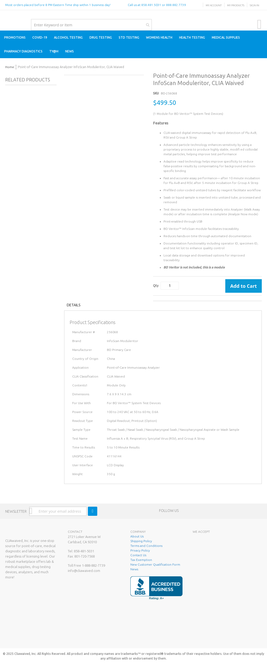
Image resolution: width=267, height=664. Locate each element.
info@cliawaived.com (84, 570)
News (134, 569)
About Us (137, 536)
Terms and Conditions (146, 545)
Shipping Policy (141, 541)
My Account (214, 5)
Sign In (254, 5)
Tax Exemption (141, 559)
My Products (235, 5)
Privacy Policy (140, 550)
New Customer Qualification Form (155, 564)
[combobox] (91, 25)
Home (9, 67)
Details (74, 305)
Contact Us (138, 555)
